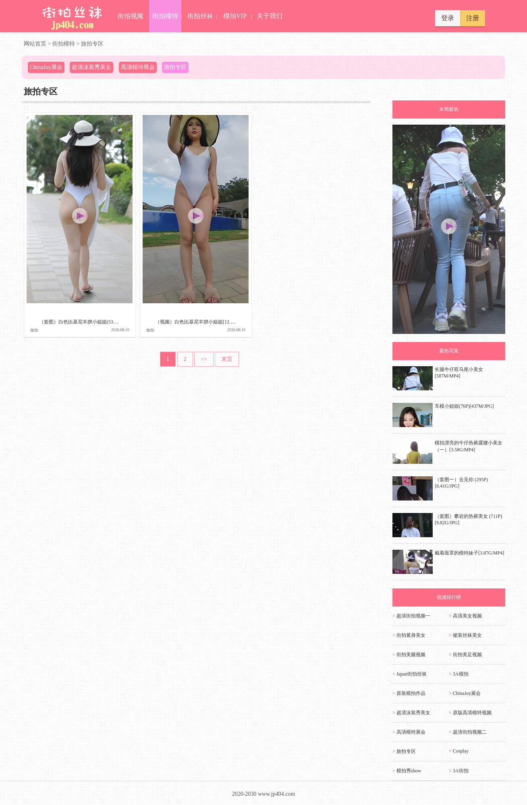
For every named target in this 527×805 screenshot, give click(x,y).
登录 (447, 18)
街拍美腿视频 (408, 654)
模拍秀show (406, 771)
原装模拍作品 (408, 693)
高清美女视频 (465, 616)
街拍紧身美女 (408, 635)
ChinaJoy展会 (465, 693)
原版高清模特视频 (470, 712)
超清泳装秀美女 (411, 712)
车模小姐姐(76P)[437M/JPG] (464, 406)
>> (204, 359)
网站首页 (35, 44)
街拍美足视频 (465, 654)
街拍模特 (63, 44)
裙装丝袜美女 (465, 635)
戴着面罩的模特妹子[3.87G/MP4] (469, 553)
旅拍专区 (92, 44)
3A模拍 (459, 674)
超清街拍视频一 (411, 616)
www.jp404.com (276, 794)
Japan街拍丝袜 (409, 674)
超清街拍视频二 (468, 732)
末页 (226, 359)
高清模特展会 (408, 732)
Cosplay (459, 751)
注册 (472, 18)
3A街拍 (459, 771)
